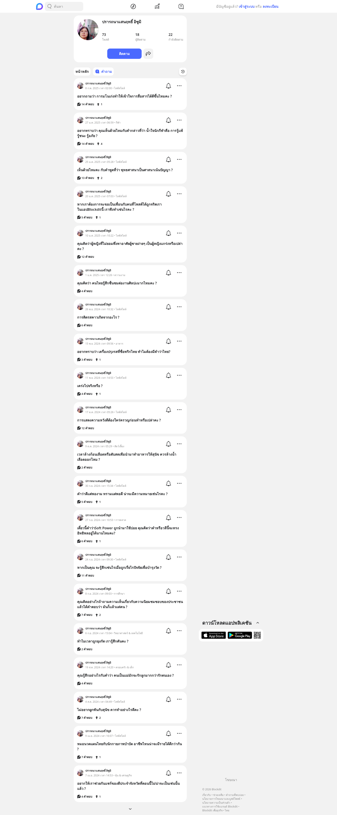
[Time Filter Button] (183, 71)
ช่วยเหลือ (218, 795)
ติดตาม (124, 53)
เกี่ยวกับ (206, 795)
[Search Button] (49, 6)
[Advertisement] (231, 711)
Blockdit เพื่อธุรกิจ (212, 810)
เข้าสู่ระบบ (246, 6)
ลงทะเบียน (270, 6)
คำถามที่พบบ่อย (235, 795)
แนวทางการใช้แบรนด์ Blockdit (219, 806)
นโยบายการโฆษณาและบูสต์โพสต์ (221, 799)
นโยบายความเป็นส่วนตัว (216, 802)
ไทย (227, 810)
